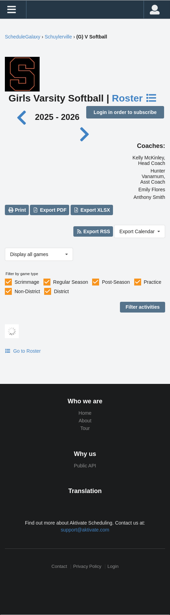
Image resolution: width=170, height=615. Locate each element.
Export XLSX (91, 210)
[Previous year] (23, 117)
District (61, 291)
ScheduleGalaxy (22, 36)
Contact (59, 566)
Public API (85, 465)
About (85, 420)
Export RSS (93, 231)
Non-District (27, 291)
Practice (153, 282)
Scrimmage (27, 282)
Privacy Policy (87, 566)
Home (85, 413)
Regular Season (70, 282)
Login (113, 566)
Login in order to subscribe (125, 112)
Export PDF (50, 210)
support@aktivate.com (85, 530)
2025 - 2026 (57, 117)
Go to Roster (23, 351)
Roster (134, 98)
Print (17, 210)
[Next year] (84, 133)
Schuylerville (58, 36)
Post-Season (116, 282)
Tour (85, 428)
